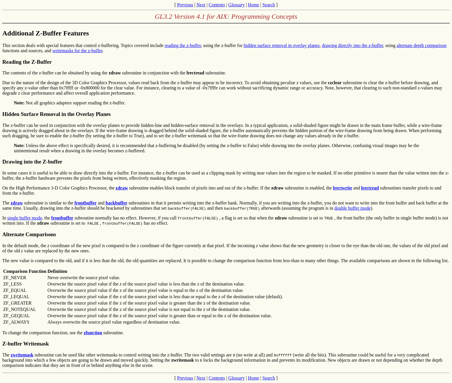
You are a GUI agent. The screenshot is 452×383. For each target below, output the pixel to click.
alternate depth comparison (422, 45)
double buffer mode (352, 208)
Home (253, 4)
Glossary (236, 4)
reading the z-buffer (183, 45)
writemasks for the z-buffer (77, 50)
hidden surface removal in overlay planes (281, 45)
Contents (217, 4)
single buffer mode (24, 217)
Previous (185, 4)
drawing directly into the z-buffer (352, 45)
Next (200, 4)
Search (268, 4)
